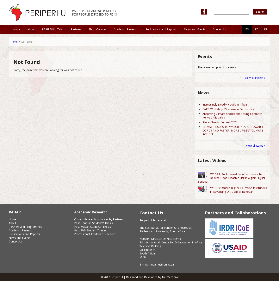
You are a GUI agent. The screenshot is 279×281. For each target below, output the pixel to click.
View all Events (254, 78)
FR (265, 29)
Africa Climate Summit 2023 (219, 122)
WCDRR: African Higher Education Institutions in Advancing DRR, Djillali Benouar (238, 189)
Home (14, 41)
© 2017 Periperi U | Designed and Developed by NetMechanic (140, 277)
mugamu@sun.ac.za (161, 264)
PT (256, 29)
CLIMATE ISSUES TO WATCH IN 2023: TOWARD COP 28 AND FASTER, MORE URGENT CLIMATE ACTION (232, 130)
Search (260, 11)
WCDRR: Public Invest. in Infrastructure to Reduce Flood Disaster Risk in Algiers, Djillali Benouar (231, 177)
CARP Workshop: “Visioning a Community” (228, 109)
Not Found (27, 41)
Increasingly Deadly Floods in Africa (224, 104)
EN (247, 29)
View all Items (255, 145)
